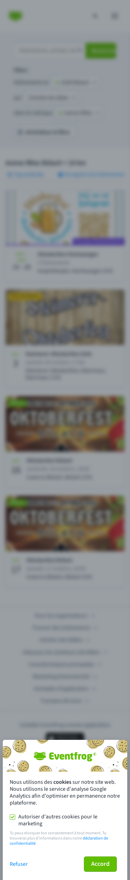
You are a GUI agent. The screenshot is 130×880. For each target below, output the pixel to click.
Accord (100, 864)
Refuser (19, 864)
